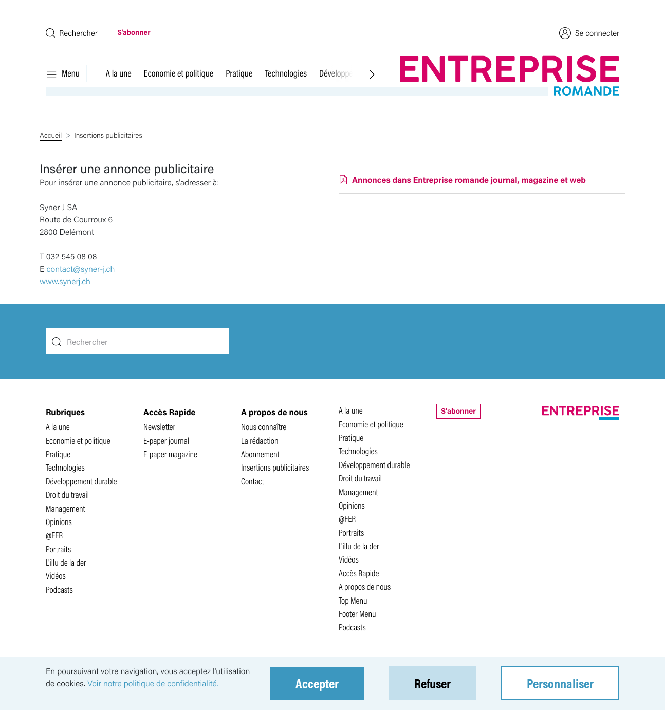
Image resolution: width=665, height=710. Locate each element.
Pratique (239, 73)
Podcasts (59, 589)
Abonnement (260, 453)
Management (65, 508)
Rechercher (72, 33)
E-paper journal (166, 440)
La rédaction (260, 440)
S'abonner (133, 32)
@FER (54, 535)
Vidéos (56, 575)
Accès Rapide (359, 573)
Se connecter (589, 33)
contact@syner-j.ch (81, 268)
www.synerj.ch (65, 281)
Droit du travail (67, 494)
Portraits (58, 549)
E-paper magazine (170, 453)
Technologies (286, 73)
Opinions (59, 521)
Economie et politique (178, 73)
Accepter (317, 683)
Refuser (432, 683)
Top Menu (353, 600)
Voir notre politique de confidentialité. (152, 683)
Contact (252, 481)
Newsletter (159, 426)
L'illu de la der (66, 562)
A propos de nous (365, 586)
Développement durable (81, 481)
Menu (63, 73)
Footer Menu (357, 613)
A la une (119, 73)
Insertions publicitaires (275, 467)
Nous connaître (263, 426)
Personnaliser (560, 683)
